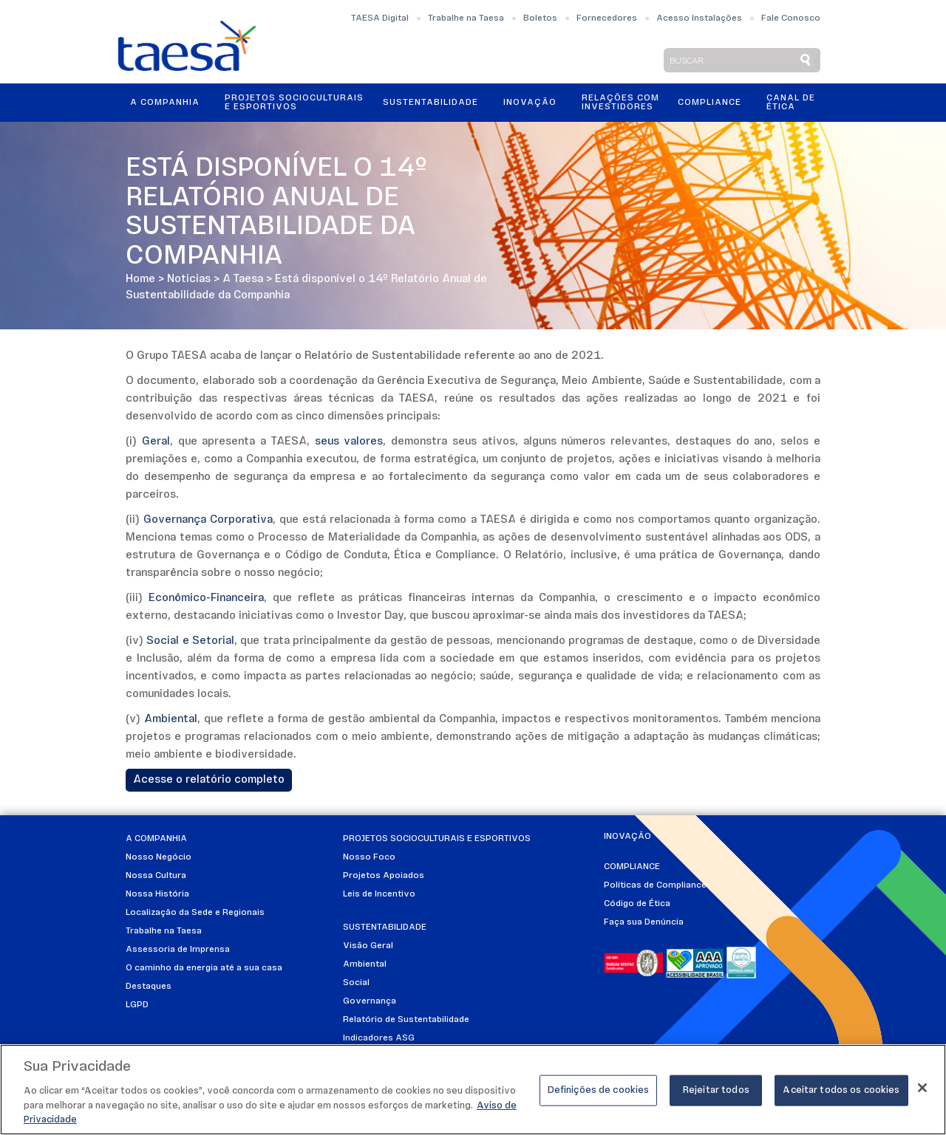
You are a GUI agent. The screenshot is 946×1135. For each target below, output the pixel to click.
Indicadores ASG (379, 1038)
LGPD (137, 1005)
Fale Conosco (790, 18)
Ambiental (365, 964)
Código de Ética (637, 903)
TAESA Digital (380, 18)
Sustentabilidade (430, 102)
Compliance (709, 102)
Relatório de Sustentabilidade (406, 1019)
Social (356, 982)
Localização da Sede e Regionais (195, 912)
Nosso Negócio (158, 857)
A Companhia (165, 102)
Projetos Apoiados (383, 875)
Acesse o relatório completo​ (209, 780)
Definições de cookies (599, 1093)
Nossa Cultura (156, 875)
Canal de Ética (790, 103)
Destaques (148, 986)
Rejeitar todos (716, 1093)
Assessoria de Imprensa (178, 949)
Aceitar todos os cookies (841, 1093)
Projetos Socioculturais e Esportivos (294, 103)
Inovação (530, 102)
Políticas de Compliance (655, 885)
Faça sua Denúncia (644, 922)
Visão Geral (368, 946)
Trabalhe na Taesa (466, 18)
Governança (369, 1001)
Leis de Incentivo (379, 894)
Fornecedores (606, 18)
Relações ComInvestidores (620, 103)
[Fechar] (922, 1090)
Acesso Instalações (699, 18)
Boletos (540, 18)
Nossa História (157, 894)
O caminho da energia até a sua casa (204, 968)
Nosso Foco (369, 857)
